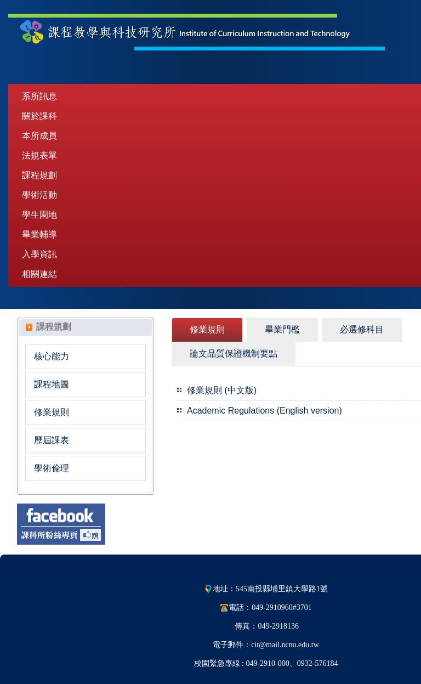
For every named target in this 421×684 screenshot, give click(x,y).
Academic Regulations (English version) (264, 410)
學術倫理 (51, 468)
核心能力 (51, 356)
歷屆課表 (51, 440)
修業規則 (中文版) (222, 390)
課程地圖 (51, 384)
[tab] (207, 330)
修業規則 (51, 412)
